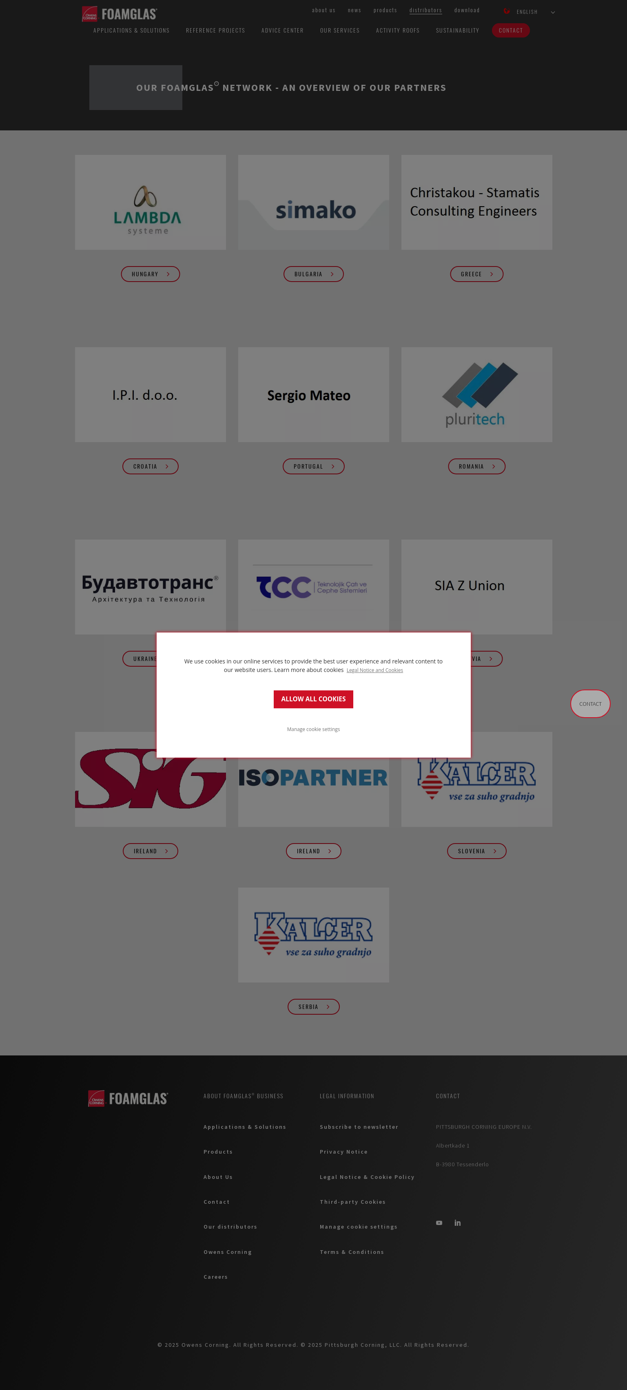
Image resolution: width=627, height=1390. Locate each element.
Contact (590, 703)
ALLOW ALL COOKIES (313, 699)
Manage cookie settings (313, 729)
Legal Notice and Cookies (375, 670)
